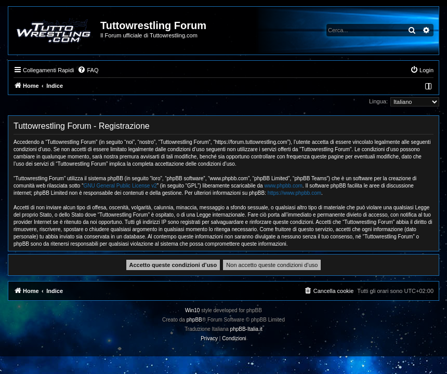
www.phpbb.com (283, 186)
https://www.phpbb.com (294, 193)
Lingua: (378, 101)
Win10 (192, 310)
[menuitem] (87, 70)
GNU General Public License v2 (120, 186)
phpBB (194, 320)
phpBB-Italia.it (246, 329)
